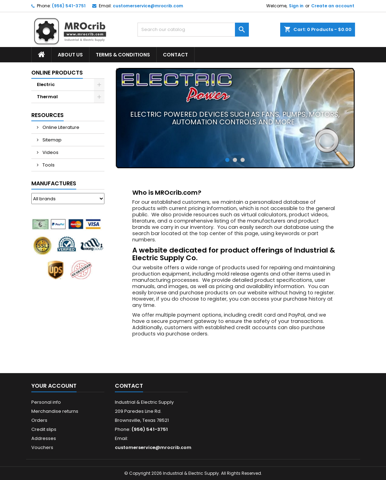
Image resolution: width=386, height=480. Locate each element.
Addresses (43, 438)
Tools (48, 165)
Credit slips (43, 429)
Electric (46, 84)
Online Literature (60, 127)
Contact (175, 54)
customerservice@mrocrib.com (148, 6)
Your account (54, 386)
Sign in (296, 6)
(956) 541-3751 (69, 6)
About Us (70, 54)
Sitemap (51, 140)
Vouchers (42, 447)
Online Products (57, 73)
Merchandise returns (54, 411)
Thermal (47, 96)
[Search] (193, 30)
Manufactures (53, 183)
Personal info (46, 402)
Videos (49, 152)
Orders (39, 420)
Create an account (332, 6)
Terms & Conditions (123, 54)
